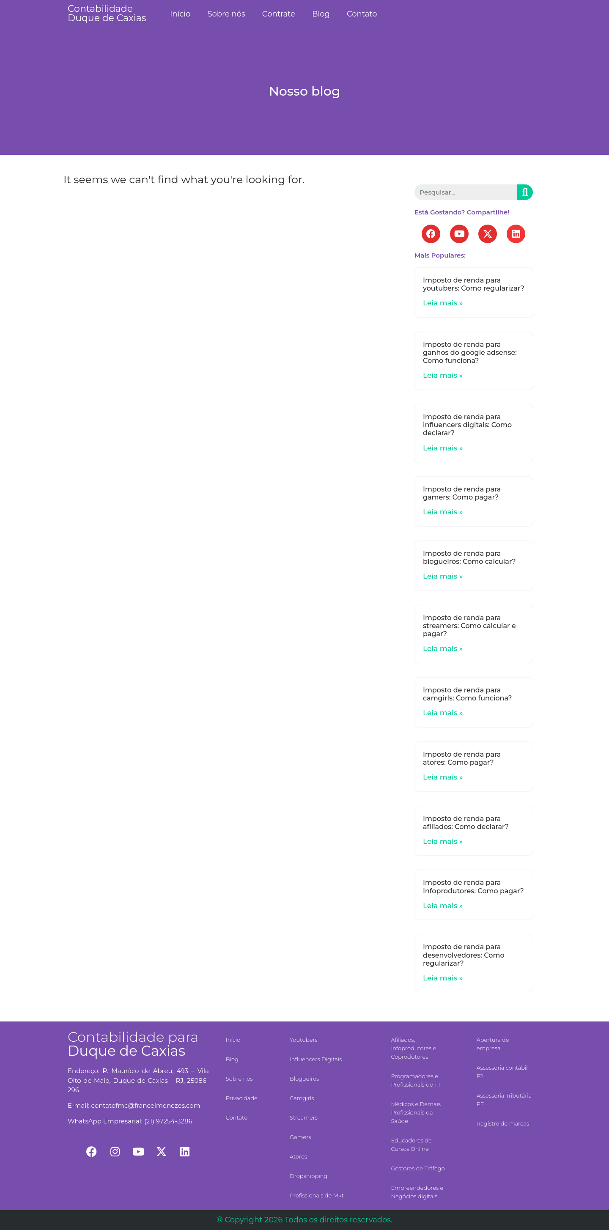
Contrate (278, 14)
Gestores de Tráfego (417, 1168)
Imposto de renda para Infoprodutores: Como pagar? (473, 887)
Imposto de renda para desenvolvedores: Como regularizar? (464, 955)
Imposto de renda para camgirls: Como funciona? (467, 694)
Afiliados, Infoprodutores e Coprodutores (413, 1048)
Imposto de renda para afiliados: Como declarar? (466, 823)
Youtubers (304, 1039)
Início (180, 14)
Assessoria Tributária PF (504, 1099)
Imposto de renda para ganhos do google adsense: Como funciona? (470, 352)
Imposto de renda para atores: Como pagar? (462, 758)
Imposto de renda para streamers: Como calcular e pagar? (469, 626)
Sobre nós (226, 14)
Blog (321, 14)
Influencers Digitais (316, 1059)
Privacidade (242, 1098)
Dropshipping (308, 1175)
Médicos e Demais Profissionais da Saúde (416, 1112)
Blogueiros (304, 1078)
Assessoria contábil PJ (502, 1071)
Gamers (300, 1137)
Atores (298, 1156)
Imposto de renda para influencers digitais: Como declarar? (467, 425)
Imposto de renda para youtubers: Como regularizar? (473, 284)
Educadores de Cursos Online (411, 1144)
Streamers (304, 1117)
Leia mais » (443, 303)
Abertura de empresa (493, 1044)
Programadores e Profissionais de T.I (415, 1080)
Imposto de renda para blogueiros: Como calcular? (469, 557)
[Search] (525, 192)
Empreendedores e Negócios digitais (417, 1192)
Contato (362, 14)
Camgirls (302, 1098)
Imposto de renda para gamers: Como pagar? (462, 493)
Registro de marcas (503, 1123)
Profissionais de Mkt (317, 1195)
